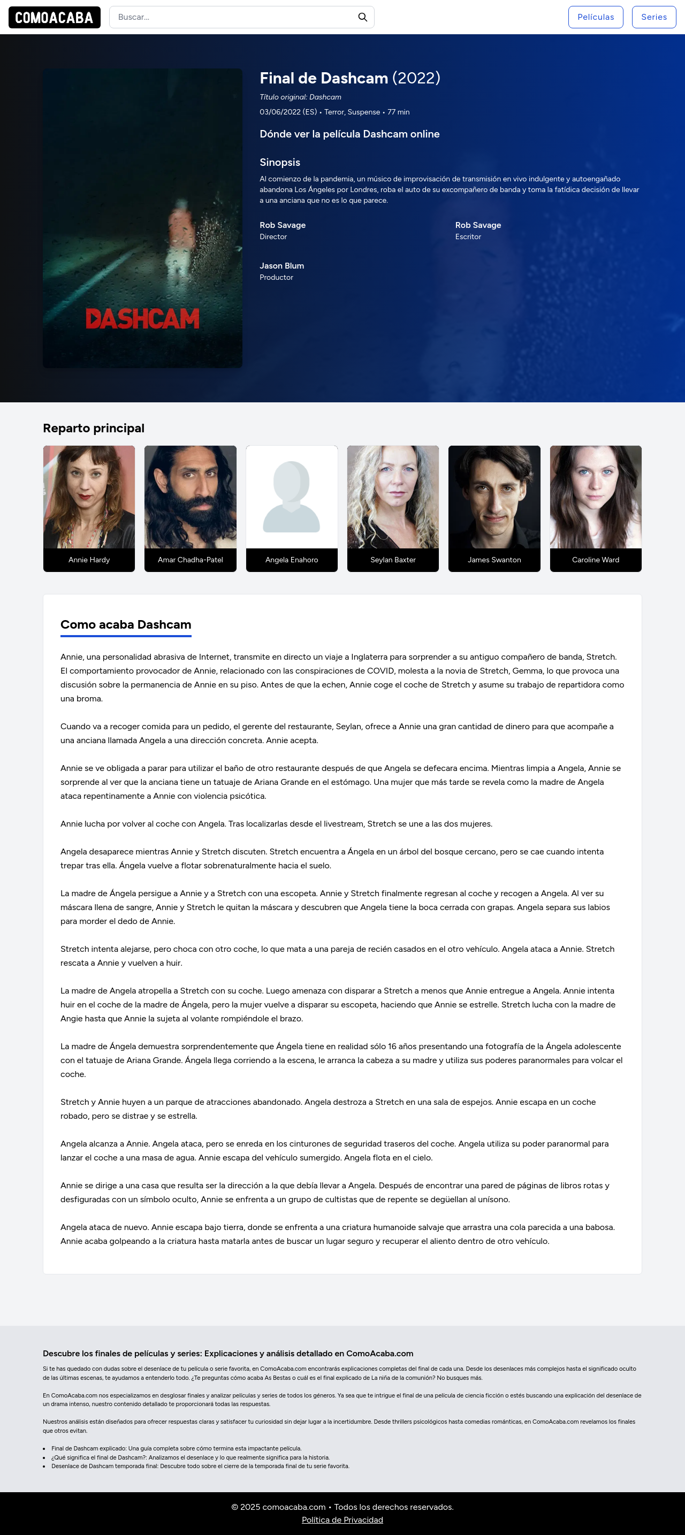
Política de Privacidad (342, 1520)
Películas (595, 17)
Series (654, 17)
